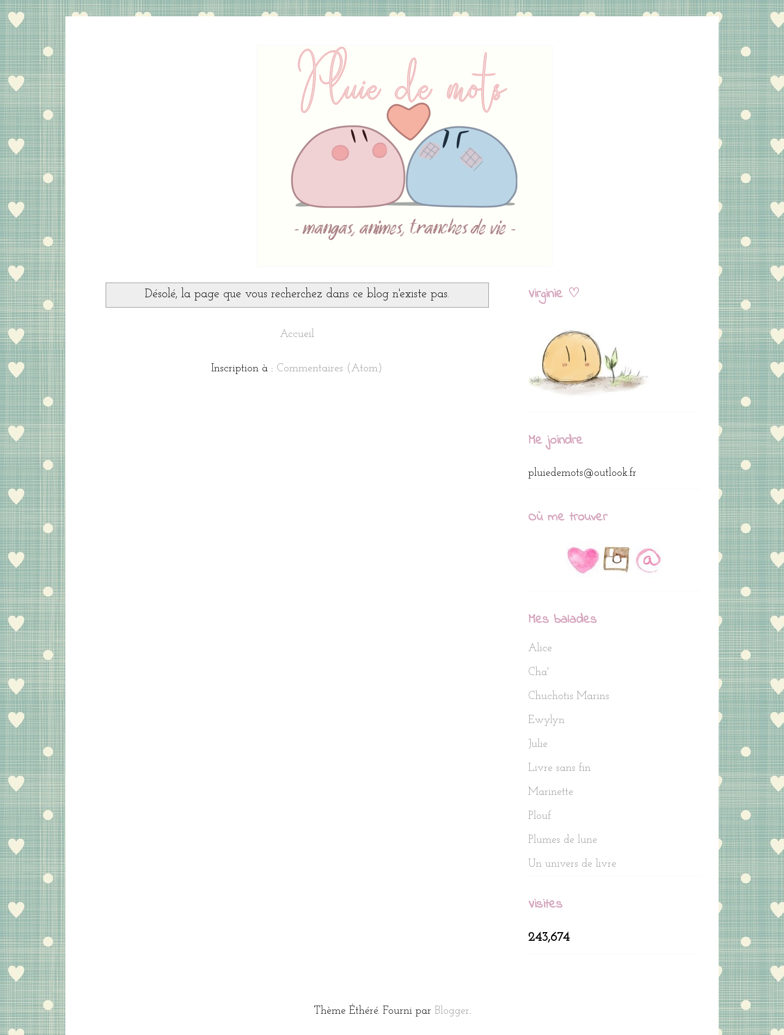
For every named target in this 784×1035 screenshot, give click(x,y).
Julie (538, 744)
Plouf (539, 816)
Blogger (451, 1011)
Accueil (297, 334)
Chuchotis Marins (568, 696)
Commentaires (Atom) (329, 368)
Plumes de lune (562, 840)
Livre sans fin (559, 768)
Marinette (550, 792)
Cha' (538, 672)
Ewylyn (546, 720)
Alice (540, 648)
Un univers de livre (572, 864)
